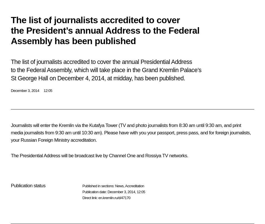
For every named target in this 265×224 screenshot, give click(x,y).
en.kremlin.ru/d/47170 (114, 198)
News (119, 186)
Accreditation (134, 186)
